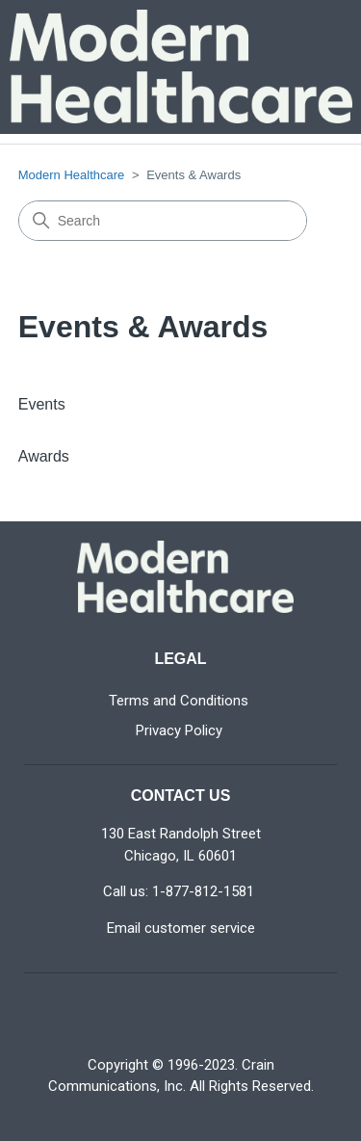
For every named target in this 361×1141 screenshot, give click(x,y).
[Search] (162, 220)
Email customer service (181, 928)
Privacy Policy (179, 730)
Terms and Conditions (178, 700)
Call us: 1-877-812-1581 (178, 891)
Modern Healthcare (71, 175)
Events (41, 404)
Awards (43, 456)
